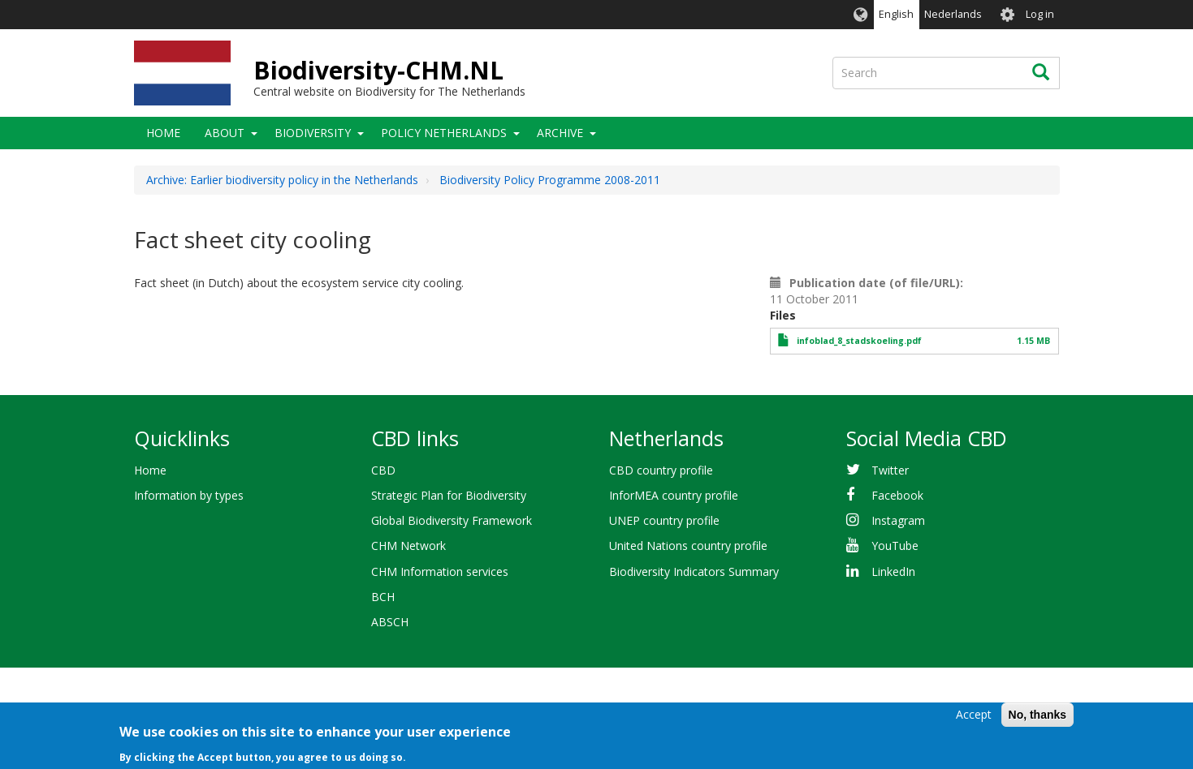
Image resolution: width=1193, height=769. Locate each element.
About (224, 132)
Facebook (897, 495)
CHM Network (408, 545)
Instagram (898, 520)
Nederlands (953, 14)
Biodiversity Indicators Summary (694, 571)
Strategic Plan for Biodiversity (448, 495)
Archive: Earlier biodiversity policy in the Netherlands (282, 179)
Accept (974, 718)
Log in (1040, 14)
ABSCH (389, 621)
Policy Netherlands (444, 132)
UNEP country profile (664, 520)
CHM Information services (439, 571)
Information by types (189, 495)
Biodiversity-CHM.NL (378, 70)
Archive (560, 132)
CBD (383, 470)
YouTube (895, 545)
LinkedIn (893, 571)
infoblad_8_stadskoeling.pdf (859, 340)
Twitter (890, 470)
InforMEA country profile (673, 495)
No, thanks (1038, 718)
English (896, 14)
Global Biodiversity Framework (451, 520)
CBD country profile (661, 470)
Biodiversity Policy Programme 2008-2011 (549, 179)
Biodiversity (312, 132)
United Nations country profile (688, 545)
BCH (383, 596)
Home (163, 132)
